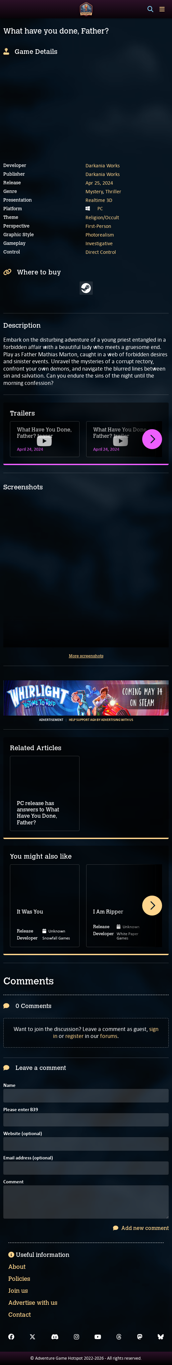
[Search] (150, 9)
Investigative (99, 243)
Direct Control (101, 252)
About (17, 1267)
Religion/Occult (102, 217)
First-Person (98, 226)
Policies (19, 1278)
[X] (32, 1337)
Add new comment (141, 1228)
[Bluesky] (161, 1337)
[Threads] (119, 1337)
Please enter (20, 1110)
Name (9, 1086)
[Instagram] (76, 1337)
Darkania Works (103, 165)
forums (108, 1036)
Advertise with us (32, 1302)
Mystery (94, 191)
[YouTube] (97, 1337)
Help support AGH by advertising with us (101, 720)
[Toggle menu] (162, 9)
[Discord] (55, 1337)
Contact (19, 1314)
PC (100, 209)
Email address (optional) (28, 1158)
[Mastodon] (140, 1337)
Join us (18, 1290)
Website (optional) (22, 1134)
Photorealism (100, 235)
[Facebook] (11, 1337)
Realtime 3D (99, 200)
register (74, 1036)
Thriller (113, 191)
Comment (13, 1182)
